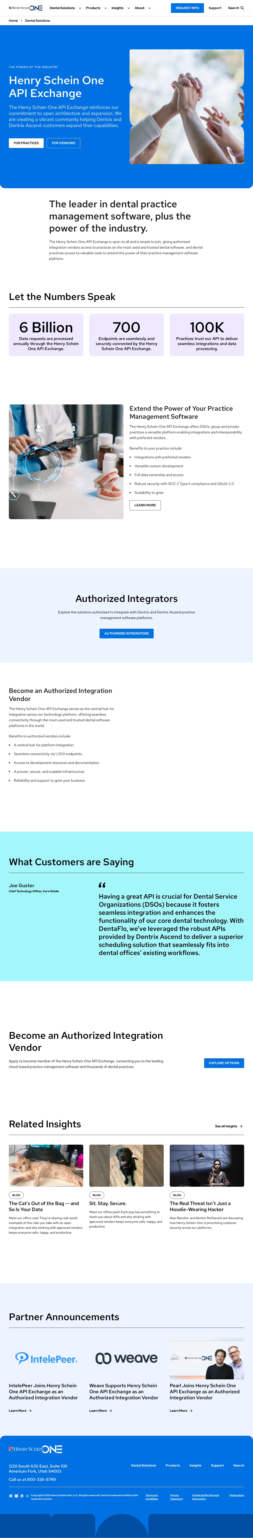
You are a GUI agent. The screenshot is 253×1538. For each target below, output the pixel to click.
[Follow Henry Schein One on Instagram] (28, 1496)
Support (215, 8)
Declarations (237, 1495)
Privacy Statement (176, 1497)
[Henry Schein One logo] (26, 8)
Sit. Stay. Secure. (107, 1203)
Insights (196, 1465)
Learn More (145, 505)
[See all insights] (229, 1126)
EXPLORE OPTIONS (224, 1063)
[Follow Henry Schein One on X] (16, 1496)
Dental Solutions (143, 1465)
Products (173, 1465)
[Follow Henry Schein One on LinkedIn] (22, 1496)
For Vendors (63, 143)
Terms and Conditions (152, 1497)
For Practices (26, 143)
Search (238, 1465)
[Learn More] (20, 1410)
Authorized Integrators (126, 633)
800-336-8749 (41, 1479)
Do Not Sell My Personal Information (205, 1497)
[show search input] (236, 9)
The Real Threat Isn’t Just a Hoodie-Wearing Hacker (200, 1206)
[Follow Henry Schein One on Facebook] (11, 1496)
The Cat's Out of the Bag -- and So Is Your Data (44, 1206)
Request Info (187, 8)
